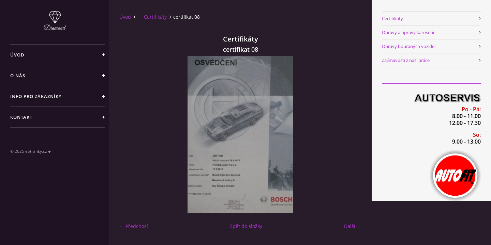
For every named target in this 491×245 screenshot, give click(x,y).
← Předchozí (133, 226)
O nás (17, 75)
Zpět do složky (246, 226)
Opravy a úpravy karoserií (408, 32)
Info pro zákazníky (36, 96)
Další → (352, 226)
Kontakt (21, 117)
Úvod (17, 55)
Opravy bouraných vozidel (408, 46)
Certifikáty (155, 17)
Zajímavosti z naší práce (406, 60)
